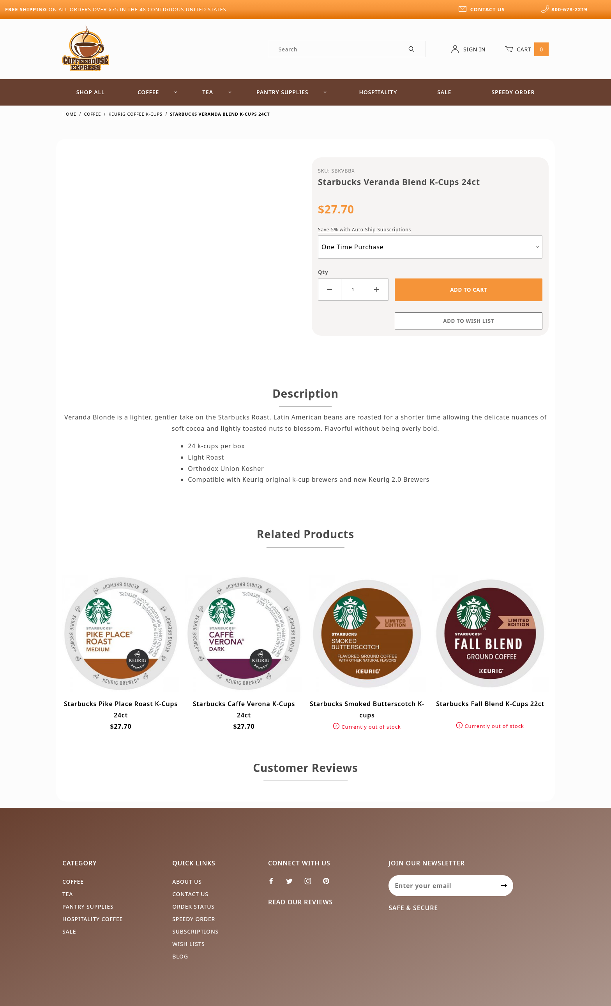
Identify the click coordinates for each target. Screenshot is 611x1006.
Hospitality (378, 92)
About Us (187, 881)
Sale (444, 92)
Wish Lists (188, 944)
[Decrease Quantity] (329, 289)
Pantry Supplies (291, 92)
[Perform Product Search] (411, 49)
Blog (180, 956)
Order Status (193, 906)
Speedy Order (513, 92)
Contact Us (190, 894)
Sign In (468, 49)
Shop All (90, 92)
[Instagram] (311, 884)
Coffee (158, 92)
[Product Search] (333, 49)
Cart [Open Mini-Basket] (527, 49)
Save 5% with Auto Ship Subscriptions (364, 229)
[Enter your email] (441, 885)
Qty (323, 272)
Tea (217, 92)
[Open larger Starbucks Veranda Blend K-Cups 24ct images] (180, 251)
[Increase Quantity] (376, 289)
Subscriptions (195, 931)
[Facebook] (274, 884)
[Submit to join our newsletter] (504, 885)
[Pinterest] (329, 884)
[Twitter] (292, 884)
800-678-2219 (564, 9)
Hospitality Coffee (92, 919)
